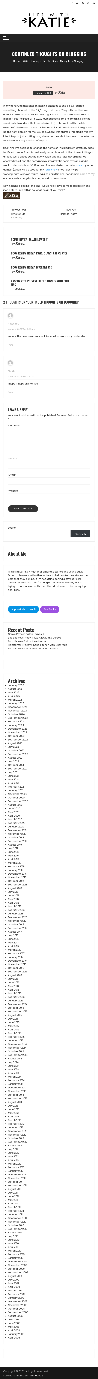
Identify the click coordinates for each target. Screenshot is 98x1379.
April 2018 (13, 902)
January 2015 (16, 1040)
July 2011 (13, 1192)
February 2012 (16, 1167)
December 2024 (18, 707)
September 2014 (18, 1055)
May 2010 (13, 1243)
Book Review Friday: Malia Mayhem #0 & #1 (34, 648)
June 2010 (14, 1240)
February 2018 (16, 910)
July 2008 (13, 1319)
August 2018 (15, 888)
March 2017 (15, 950)
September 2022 (18, 754)
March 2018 (15, 906)
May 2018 (13, 899)
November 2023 (17, 732)
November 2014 (17, 1047)
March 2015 (15, 1033)
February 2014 (16, 1080)
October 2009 (16, 1269)
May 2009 (13, 1283)
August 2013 (15, 1102)
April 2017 (13, 946)
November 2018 (17, 877)
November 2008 (17, 1305)
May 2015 (13, 1026)
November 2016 (17, 964)
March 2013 (14, 1120)
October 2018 (16, 881)
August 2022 (15, 757)
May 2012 (13, 1156)
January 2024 (16, 725)
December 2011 (17, 1174)
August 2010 (15, 1232)
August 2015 (15, 1015)
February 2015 (16, 1037)
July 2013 (13, 1105)
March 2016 (15, 993)
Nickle (11, 371)
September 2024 (18, 718)
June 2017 (14, 939)
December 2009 (17, 1261)
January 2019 (15, 870)
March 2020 (15, 819)
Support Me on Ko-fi (23, 609)
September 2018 (18, 884)
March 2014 (15, 1076)
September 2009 (18, 1272)
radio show (51, 169)
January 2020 (16, 826)
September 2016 (18, 971)
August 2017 (15, 931)
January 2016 (16, 1000)
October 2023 (16, 736)
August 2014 (15, 1058)
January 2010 (16, 1258)
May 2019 (13, 855)
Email (12, 474)
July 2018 (13, 892)
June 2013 (13, 1109)
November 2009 (17, 1265)
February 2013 (16, 1124)
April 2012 (13, 1160)
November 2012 (17, 1134)
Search (12, 527)
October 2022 (16, 750)
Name (12, 458)
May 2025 (13, 692)
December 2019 (17, 830)
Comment (15, 425)
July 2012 (13, 1149)
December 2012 (17, 1131)
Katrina (19, 243)
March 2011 (14, 1207)
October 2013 (16, 1095)
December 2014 (17, 1044)
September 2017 (18, 928)
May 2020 (13, 812)
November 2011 (17, 1178)
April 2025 (14, 696)
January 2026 (16, 685)
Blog (49, 87)
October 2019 (16, 837)
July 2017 (13, 935)
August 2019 (15, 844)
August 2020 (15, 805)
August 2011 (14, 1189)
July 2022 (13, 761)
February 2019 (16, 866)
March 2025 (15, 700)
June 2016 (14, 982)
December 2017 (17, 917)
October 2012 (16, 1138)
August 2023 (15, 743)
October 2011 (15, 1182)
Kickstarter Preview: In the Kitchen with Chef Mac (40, 282)
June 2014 (14, 1066)
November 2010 (17, 1221)
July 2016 (13, 979)
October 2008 (16, 1308)
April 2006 (14, 1337)
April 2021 (13, 783)
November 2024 (17, 710)
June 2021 (13, 776)
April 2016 (13, 989)
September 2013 (17, 1098)
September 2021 (17, 768)
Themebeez (35, 1375)
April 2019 (13, 859)
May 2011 (13, 1200)
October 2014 (16, 1051)
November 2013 (17, 1091)
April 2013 (13, 1116)
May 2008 (14, 1327)
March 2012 (14, 1163)
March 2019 (14, 863)
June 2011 (13, 1196)
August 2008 (15, 1316)
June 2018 (14, 895)
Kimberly (13, 324)
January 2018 (16, 913)
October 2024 (16, 714)
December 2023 (17, 729)
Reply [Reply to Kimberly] (10, 344)
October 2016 (16, 968)
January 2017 (16, 957)
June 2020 (14, 808)
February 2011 (16, 1211)
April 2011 (13, 1203)
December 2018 (17, 873)
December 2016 (17, 960)
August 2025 (15, 689)
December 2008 (18, 1301)
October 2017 (16, 924)
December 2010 (17, 1218)
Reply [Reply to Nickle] (10, 392)
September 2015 (18, 1011)
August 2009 (15, 1276)
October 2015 (16, 1008)
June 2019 (13, 852)
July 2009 (13, 1279)
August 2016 (15, 975)
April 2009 (14, 1287)
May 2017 (13, 942)
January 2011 (15, 1214)
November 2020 (17, 794)
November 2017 (17, 921)
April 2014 (14, 1073)
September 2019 (17, 841)
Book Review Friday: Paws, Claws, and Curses (39, 253)
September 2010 (18, 1229)
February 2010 (16, 1254)
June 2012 (13, 1153)
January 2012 (15, 1171)
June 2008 (14, 1323)
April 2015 (13, 1029)
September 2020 (18, 801)
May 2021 (13, 779)
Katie (61, 92)
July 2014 (13, 1062)
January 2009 (16, 1298)
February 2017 (16, 953)
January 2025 (16, 703)
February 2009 (16, 1294)
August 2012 (15, 1145)
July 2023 (13, 747)
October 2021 (16, 765)
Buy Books (50, 609)
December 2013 (17, 1087)
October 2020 (16, 797)
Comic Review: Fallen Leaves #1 (29, 239)
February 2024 (17, 721)
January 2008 (16, 1334)
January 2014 (16, 1084)
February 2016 (16, 997)
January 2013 (15, 1127)
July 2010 (13, 1236)
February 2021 (16, 786)
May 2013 (13, 1113)
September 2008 (18, 1312)
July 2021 (13, 772)
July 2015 (13, 1018)
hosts (78, 165)
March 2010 (15, 1250)
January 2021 (15, 790)
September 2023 (18, 739)
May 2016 (13, 986)
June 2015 (14, 1022)
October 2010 (16, 1225)
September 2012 (17, 1142)
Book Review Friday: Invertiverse (31, 267)
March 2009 (15, 1290)
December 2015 (17, 1004)
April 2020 (14, 815)
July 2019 (13, 848)
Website (13, 491)
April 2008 (14, 1330)
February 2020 (16, 823)
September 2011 (17, 1185)
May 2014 (13, 1069)
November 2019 (17, 834)
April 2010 (13, 1247)
